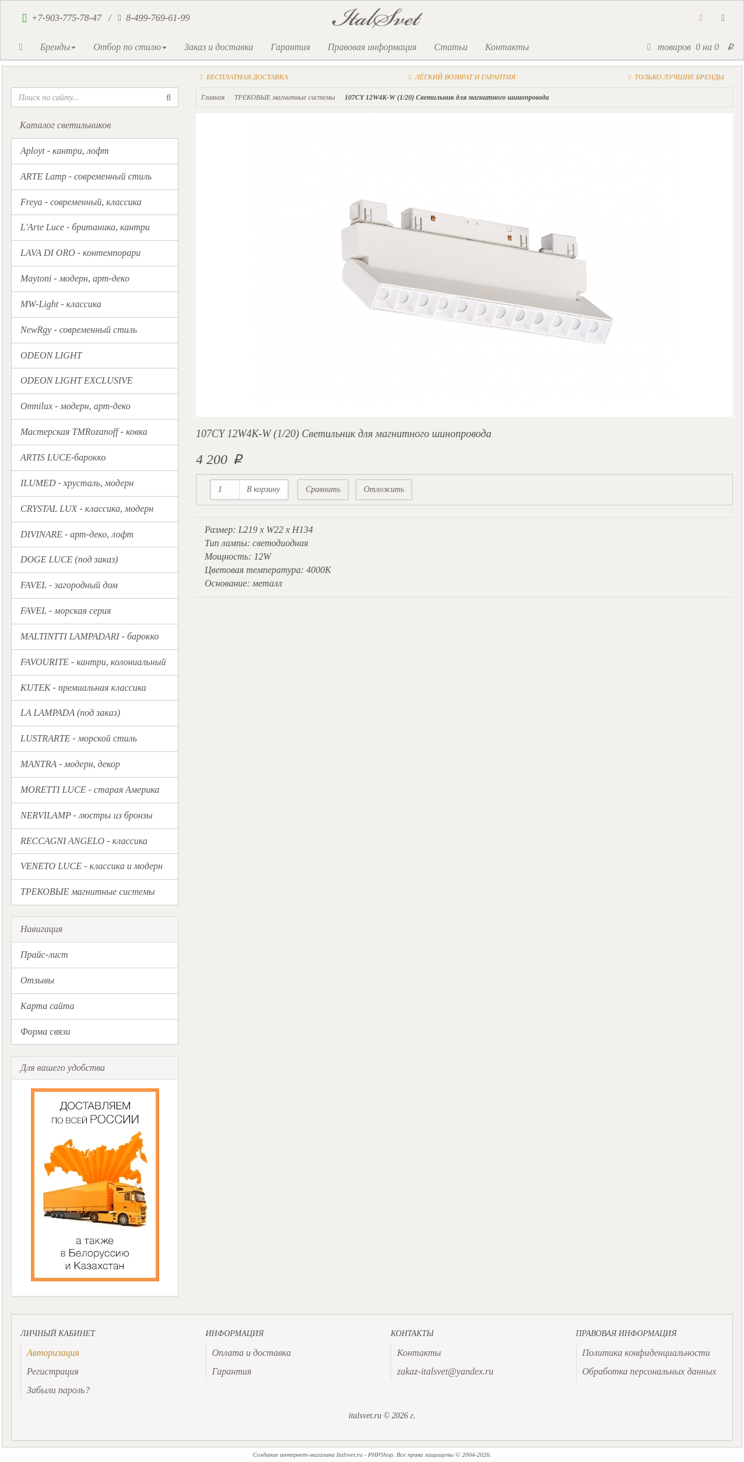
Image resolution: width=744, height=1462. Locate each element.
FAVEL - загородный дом (69, 585)
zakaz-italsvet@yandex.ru (445, 1371)
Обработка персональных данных (649, 1371)
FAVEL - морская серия (65, 611)
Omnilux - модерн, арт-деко (75, 406)
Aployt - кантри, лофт (64, 151)
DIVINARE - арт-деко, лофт (77, 534)
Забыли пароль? (58, 1390)
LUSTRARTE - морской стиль (78, 738)
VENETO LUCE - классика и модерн (91, 866)
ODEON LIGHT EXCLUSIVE (76, 380)
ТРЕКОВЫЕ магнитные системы (87, 892)
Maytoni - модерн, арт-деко (74, 278)
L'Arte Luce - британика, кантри (85, 227)
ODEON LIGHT (51, 355)
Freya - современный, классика (81, 202)
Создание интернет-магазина (293, 1454)
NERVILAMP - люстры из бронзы (86, 815)
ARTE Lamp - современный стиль (86, 176)
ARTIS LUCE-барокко (63, 457)
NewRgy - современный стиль (78, 330)
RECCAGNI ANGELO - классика (84, 841)
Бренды (58, 47)
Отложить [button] (384, 489)
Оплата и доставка (251, 1353)
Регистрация (53, 1371)
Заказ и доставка (218, 47)
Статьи (450, 47)
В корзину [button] (263, 489)
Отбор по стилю (130, 47)
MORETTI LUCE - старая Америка (89, 790)
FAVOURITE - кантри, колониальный (93, 662)
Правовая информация (372, 47)
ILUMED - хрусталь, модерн (77, 483)
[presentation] (53, 1353)
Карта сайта (47, 1006)
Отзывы (37, 980)
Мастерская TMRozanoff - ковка (84, 432)
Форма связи (45, 1031)
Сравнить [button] (323, 489)
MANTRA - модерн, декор (70, 764)
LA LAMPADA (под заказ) (70, 713)
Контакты (507, 47)
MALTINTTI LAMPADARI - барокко (89, 636)
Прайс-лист (44, 955)
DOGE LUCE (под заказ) (69, 559)
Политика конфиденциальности (646, 1353)
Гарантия (290, 47)
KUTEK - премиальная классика (83, 688)
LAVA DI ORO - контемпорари (80, 253)
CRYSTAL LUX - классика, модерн (86, 509)
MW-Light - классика (60, 304)
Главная (212, 97)
